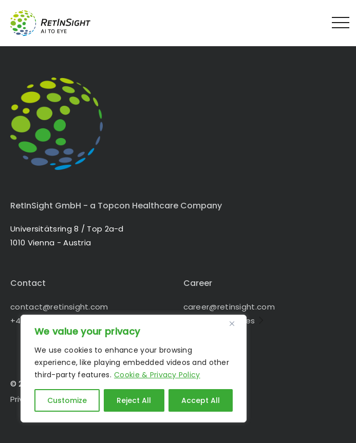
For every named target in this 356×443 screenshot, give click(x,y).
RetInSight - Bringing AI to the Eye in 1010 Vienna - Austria (59, 23)
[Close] (236, 323)
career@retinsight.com (229, 306)
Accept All (200, 400)
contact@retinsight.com (59, 306)
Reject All (134, 400)
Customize (67, 400)
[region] (134, 368)
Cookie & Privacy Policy (157, 375)
